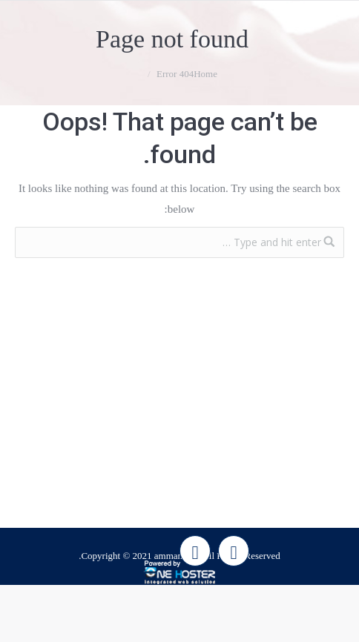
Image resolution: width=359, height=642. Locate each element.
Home (205, 73)
